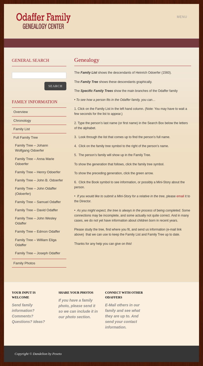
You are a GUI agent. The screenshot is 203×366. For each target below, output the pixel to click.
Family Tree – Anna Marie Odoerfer (34, 161)
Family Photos (24, 263)
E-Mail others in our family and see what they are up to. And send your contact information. (122, 316)
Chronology (22, 121)
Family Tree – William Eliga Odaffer (36, 242)
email (180, 196)
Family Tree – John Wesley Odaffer (36, 220)
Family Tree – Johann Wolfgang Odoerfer (31, 147)
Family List (21, 129)
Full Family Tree (25, 137)
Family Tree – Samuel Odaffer (38, 202)
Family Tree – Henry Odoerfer (38, 172)
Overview (20, 112)
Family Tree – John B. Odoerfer (39, 180)
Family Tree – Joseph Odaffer (37, 253)
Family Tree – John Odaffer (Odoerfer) (36, 190)
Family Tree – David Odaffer (36, 210)
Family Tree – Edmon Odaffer (37, 231)
